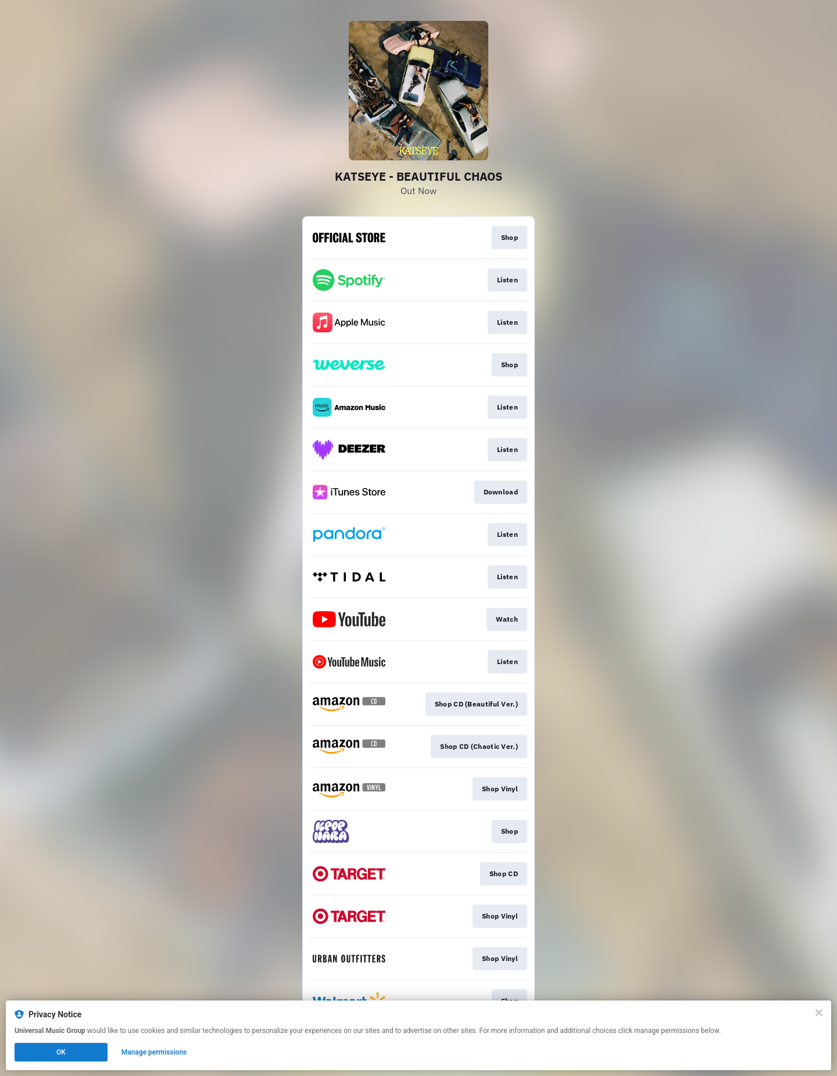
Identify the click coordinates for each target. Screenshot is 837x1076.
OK (61, 1052)
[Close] (819, 1012)
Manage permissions (154, 1052)
